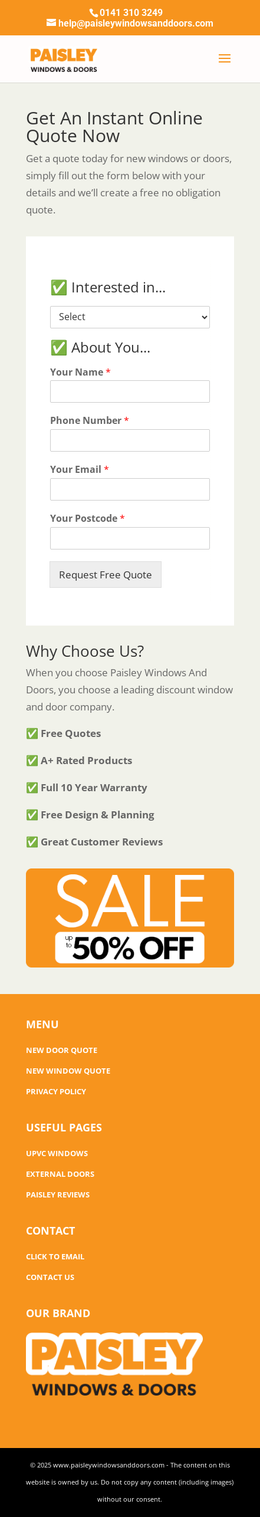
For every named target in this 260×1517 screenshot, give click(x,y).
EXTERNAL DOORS (60, 1174)
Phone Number (89, 420)
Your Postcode (87, 518)
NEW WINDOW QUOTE (68, 1070)
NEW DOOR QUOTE (61, 1050)
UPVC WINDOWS (57, 1153)
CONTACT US (50, 1277)
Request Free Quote (105, 574)
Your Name (80, 372)
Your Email (79, 469)
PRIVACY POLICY (56, 1091)
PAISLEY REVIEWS (58, 1194)
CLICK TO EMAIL (55, 1256)
